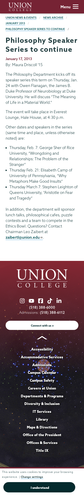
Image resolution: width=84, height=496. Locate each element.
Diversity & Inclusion (42, 403)
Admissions (42, 365)
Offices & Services (42, 442)
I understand (40, 488)
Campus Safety (42, 380)
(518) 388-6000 (42, 307)
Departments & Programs (42, 396)
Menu (69, 6)
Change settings (32, 477)
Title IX (42, 450)
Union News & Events (21, 17)
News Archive (53, 17)
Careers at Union (42, 388)
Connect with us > (42, 325)
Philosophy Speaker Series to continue (35, 29)
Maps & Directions (42, 427)
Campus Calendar (42, 372)
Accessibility (42, 349)
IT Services (42, 411)
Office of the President (42, 435)
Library (42, 419)
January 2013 (15, 23)
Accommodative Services (42, 357)
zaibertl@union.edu (24, 237)
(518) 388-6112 (52, 312)
